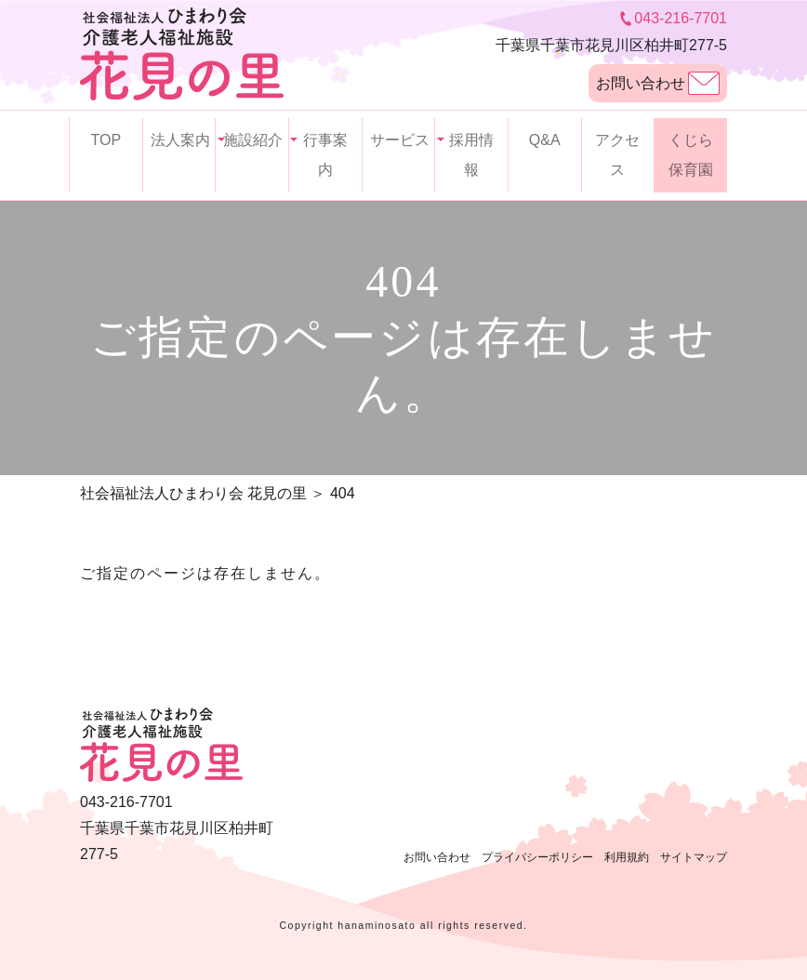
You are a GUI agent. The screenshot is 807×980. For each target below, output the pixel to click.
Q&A (545, 140)
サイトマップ (693, 857)
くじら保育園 (690, 155)
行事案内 (325, 155)
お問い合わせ (658, 83)
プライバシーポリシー (537, 857)
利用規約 (626, 857)
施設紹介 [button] (253, 140)
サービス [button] (400, 140)
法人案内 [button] (180, 140)
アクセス (617, 155)
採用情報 (471, 155)
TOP (106, 140)
